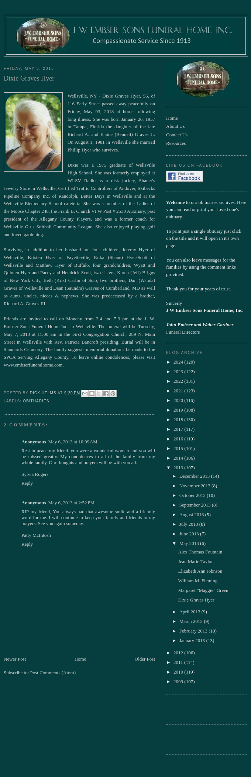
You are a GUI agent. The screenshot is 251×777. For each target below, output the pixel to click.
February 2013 (194, 631)
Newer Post (15, 659)
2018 (178, 419)
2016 (178, 439)
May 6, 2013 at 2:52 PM (71, 502)
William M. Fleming (197, 580)
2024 (178, 362)
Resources (176, 143)
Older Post (145, 659)
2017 (178, 429)
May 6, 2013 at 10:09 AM (72, 441)
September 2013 (195, 505)
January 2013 (192, 640)
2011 (178, 662)
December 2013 (195, 476)
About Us (175, 126)
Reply (27, 483)
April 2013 (190, 611)
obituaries (36, 401)
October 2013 (193, 495)
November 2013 (195, 485)
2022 (178, 381)
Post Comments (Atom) (53, 672)
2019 (178, 410)
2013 (178, 467)
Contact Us (177, 134)
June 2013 (189, 533)
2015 (178, 448)
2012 (178, 652)
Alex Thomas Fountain (200, 552)
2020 (178, 400)
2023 (178, 371)
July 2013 (189, 524)
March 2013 (191, 621)
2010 (178, 672)
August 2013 (192, 514)
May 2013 (189, 543)
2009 (178, 681)
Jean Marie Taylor (195, 561)
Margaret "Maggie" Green (203, 590)
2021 (178, 390)
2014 (178, 458)
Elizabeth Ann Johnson (200, 571)
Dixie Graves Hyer (196, 600)
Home (80, 659)
